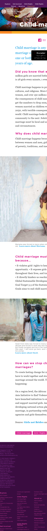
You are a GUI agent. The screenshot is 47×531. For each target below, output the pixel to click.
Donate (19, 494)
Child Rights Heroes (22, 524)
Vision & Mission (38, 500)
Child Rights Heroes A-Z (23, 529)
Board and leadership (39, 505)
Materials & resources (39, 522)
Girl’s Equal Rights (21, 499)
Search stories (3, 513)
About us (22, 6)
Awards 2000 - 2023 (22, 527)
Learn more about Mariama (32, 246)
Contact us (36, 509)
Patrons (36, 502)
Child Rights (28, 4)
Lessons (36, 525)
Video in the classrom (39, 527)
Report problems (38, 511)
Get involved (17, 4)
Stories (36, 529)
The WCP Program (38, 520)
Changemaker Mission (5, 509)
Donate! (39, 55)
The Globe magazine (5, 511)
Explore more (3, 515)
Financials (36, 507)
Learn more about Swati (26, 353)
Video (1, 501)
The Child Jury (20, 514)
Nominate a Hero (38, 491)
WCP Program (3, 495)
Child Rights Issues (22, 520)
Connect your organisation (23, 491)
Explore (7, 4)
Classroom (31, 6)
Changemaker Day (4, 507)
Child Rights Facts (21, 501)
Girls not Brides (34, 422)
